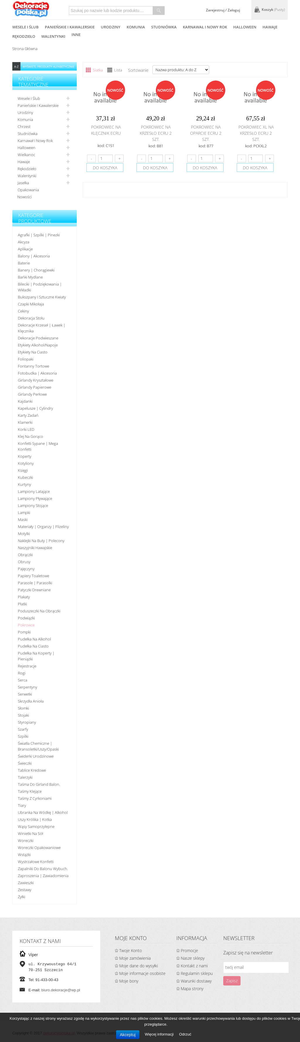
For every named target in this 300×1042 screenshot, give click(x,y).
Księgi (23, 470)
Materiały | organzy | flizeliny (43, 526)
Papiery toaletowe (33, 575)
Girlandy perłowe (32, 394)
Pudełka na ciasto (33, 646)
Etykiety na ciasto (32, 352)
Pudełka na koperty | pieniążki (36, 656)
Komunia (25, 119)
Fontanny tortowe (33, 366)
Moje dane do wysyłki (138, 965)
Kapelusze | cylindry (35, 408)
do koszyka (105, 167)
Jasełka (23, 182)
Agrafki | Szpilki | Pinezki (39, 235)
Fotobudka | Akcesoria (37, 373)
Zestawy (24, 889)
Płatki (22, 604)
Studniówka (28, 133)
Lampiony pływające (35, 498)
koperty (24, 456)
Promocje (189, 950)
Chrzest (24, 126)
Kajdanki (25, 401)
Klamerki (25, 422)
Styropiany (27, 722)
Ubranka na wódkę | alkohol (43, 812)
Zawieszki (26, 882)
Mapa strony (192, 988)
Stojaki (23, 715)
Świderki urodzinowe (36, 756)
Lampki (24, 512)
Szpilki (23, 736)
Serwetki (25, 694)
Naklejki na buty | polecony (41, 540)
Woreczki (25, 840)
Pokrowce (26, 625)
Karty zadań (28, 415)
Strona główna (25, 48)
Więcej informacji (160, 1034)
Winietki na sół (30, 833)
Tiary (22, 805)
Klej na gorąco (30, 436)
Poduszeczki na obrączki (39, 611)
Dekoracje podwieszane (38, 338)
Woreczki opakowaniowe (39, 847)
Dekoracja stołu (31, 318)
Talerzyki (25, 777)
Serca (22, 680)
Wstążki (24, 854)
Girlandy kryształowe (35, 380)
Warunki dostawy (196, 981)
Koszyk (273, 9)
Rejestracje (27, 666)
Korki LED (26, 429)
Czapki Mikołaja (31, 304)
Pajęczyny (26, 568)
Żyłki (21, 896)
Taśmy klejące (30, 791)
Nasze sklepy (192, 958)
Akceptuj (128, 1034)
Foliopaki (25, 359)
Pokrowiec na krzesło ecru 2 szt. (156, 133)
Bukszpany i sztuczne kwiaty (42, 297)
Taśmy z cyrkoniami (35, 798)
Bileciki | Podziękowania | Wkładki (40, 287)
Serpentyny (27, 687)
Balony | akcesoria (34, 256)
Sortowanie (138, 70)
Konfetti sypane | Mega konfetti (38, 446)
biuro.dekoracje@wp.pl (60, 990)
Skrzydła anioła (31, 701)
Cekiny (23, 311)
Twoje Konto (130, 950)
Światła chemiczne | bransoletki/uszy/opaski (38, 746)
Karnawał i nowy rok (35, 140)
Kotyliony (26, 463)
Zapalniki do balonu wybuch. (43, 868)
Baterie (24, 263)
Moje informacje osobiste (142, 973)
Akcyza (23, 242)
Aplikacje (25, 249)
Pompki (24, 632)
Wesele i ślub (29, 98)
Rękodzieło (27, 168)
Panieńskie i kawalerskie (38, 105)
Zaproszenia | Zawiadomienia (43, 875)
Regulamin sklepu (197, 973)
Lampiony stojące (33, 505)
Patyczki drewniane (34, 589)
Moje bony (128, 981)
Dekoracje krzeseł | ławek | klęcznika (41, 328)
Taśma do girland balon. (39, 784)
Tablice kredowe (32, 770)
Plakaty (24, 596)
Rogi (21, 673)
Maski (23, 519)
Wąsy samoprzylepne (36, 826)
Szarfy (23, 729)
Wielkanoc (26, 154)
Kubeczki (25, 477)
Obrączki (25, 554)
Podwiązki (26, 618)
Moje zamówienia (135, 958)
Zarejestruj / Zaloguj (223, 10)
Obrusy (24, 561)
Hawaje (24, 161)
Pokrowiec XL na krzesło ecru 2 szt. (256, 133)
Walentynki (27, 175)
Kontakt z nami (194, 965)
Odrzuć (185, 1034)
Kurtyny (24, 484)
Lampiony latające (34, 491)
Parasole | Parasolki (35, 582)
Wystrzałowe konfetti (36, 861)
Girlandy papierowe (34, 387)
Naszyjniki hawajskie (35, 547)
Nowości (24, 196)
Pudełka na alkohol (34, 639)
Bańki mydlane (30, 277)
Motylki (24, 533)
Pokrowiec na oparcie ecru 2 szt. (205, 133)
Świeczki (25, 763)
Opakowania (28, 189)
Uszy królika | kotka (35, 819)
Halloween (26, 147)
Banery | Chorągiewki (36, 270)
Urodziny (25, 112)
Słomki (23, 708)
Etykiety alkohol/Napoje (38, 345)
